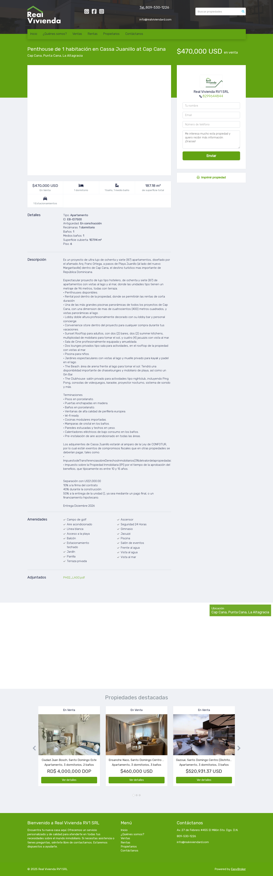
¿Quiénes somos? (55, 34)
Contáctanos (134, 34)
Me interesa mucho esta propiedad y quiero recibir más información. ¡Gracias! (211, 140)
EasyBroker (238, 869)
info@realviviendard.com (193, 842)
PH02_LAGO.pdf (74, 577)
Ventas (77, 34)
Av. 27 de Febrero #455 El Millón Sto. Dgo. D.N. (207, 830)
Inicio (33, 34)
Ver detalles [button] (69, 780)
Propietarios (111, 34)
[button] (32, 748)
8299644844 (213, 96)
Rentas (93, 34)
